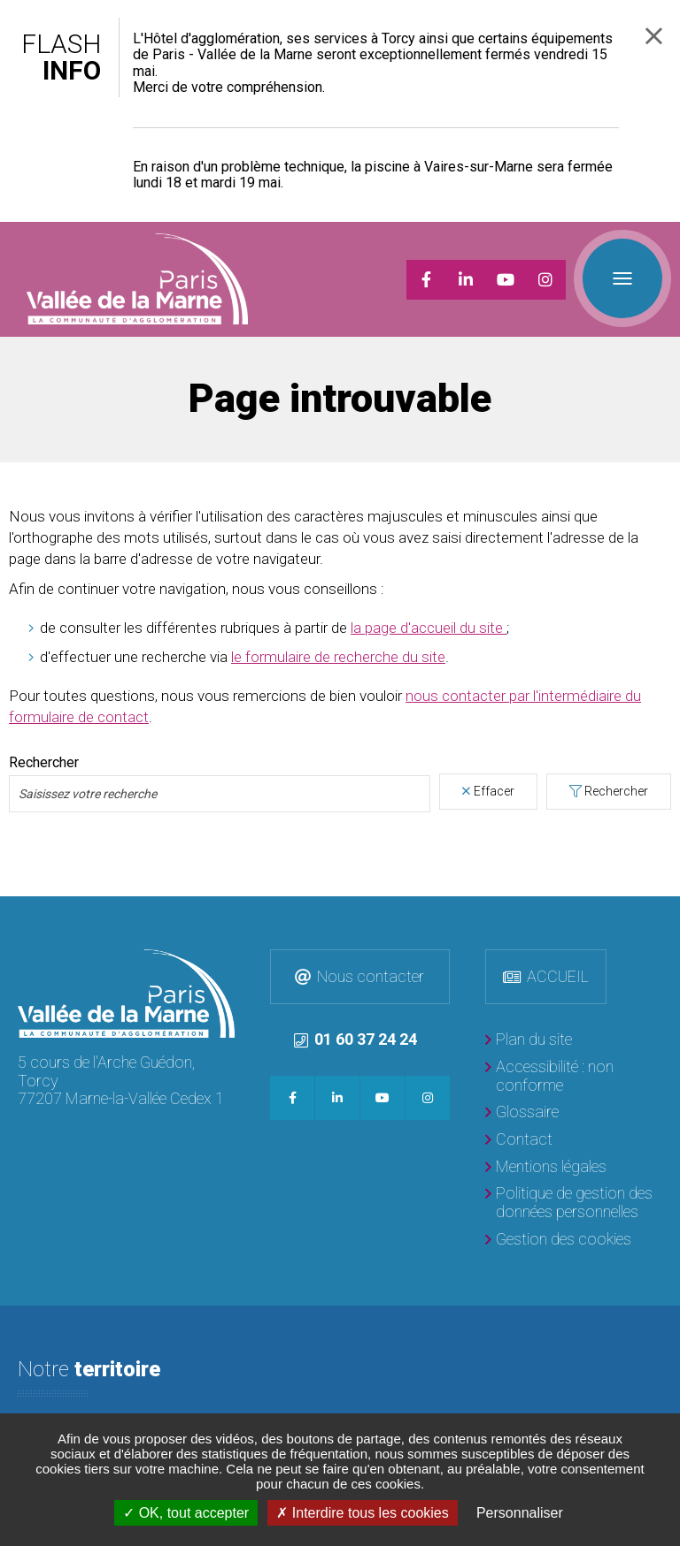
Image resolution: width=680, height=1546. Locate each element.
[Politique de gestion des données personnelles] (573, 1202)
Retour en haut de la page (662, 914)
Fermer (653, 36)
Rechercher (616, 791)
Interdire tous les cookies (362, 1512)
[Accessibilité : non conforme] (573, 1076)
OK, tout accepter (186, 1512)
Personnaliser (519, 1512)
